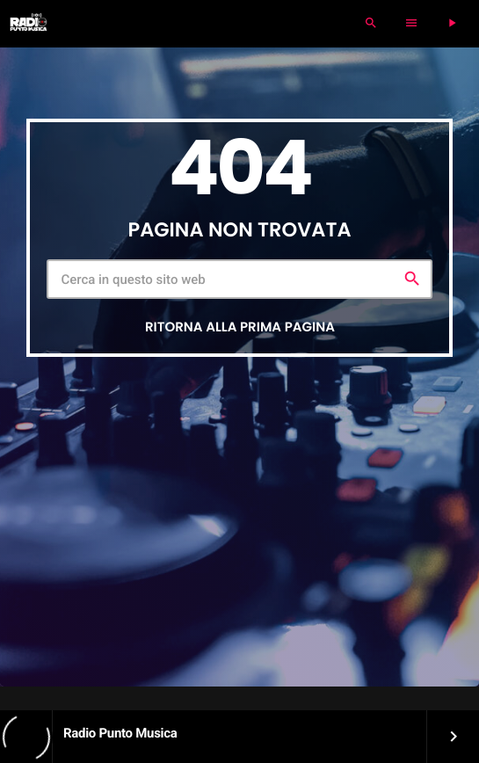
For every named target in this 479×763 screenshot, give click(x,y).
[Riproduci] (451, 23)
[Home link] (28, 24)
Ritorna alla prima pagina (240, 327)
